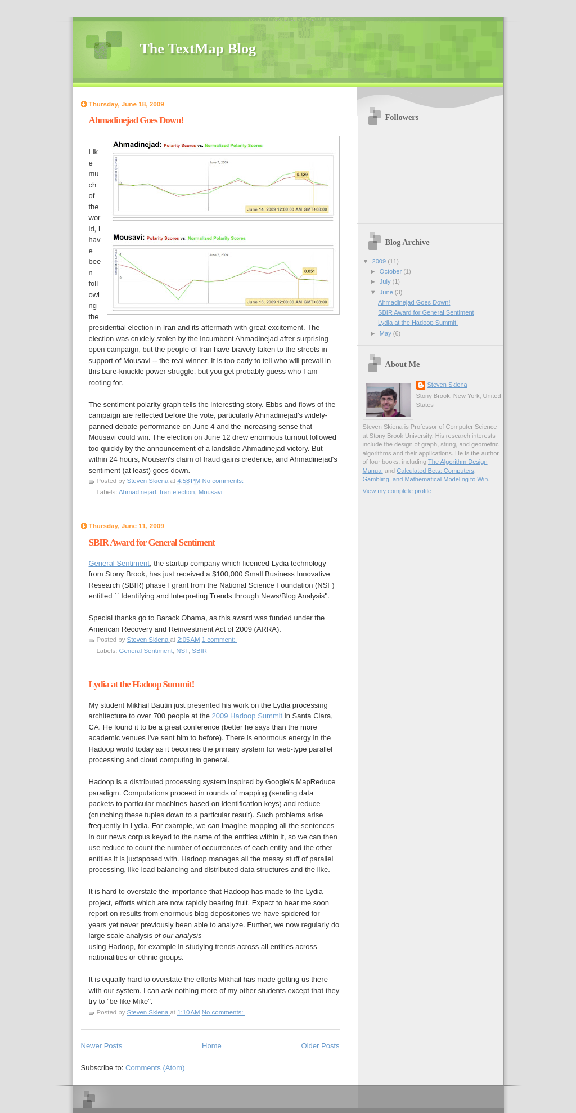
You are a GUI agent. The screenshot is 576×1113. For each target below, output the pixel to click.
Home (212, 1046)
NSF (182, 650)
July (386, 281)
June (387, 292)
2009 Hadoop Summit (247, 716)
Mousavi (211, 492)
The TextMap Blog (198, 49)
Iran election (177, 492)
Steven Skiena (447, 384)
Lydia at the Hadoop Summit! (142, 684)
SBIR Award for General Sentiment (152, 542)
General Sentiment (119, 563)
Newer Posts (102, 1046)
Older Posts (321, 1046)
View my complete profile (397, 491)
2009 (380, 261)
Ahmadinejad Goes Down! (136, 120)
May (386, 333)
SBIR (199, 650)
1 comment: (219, 639)
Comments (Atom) (154, 1067)
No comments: (223, 480)
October (391, 271)
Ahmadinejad (137, 492)
